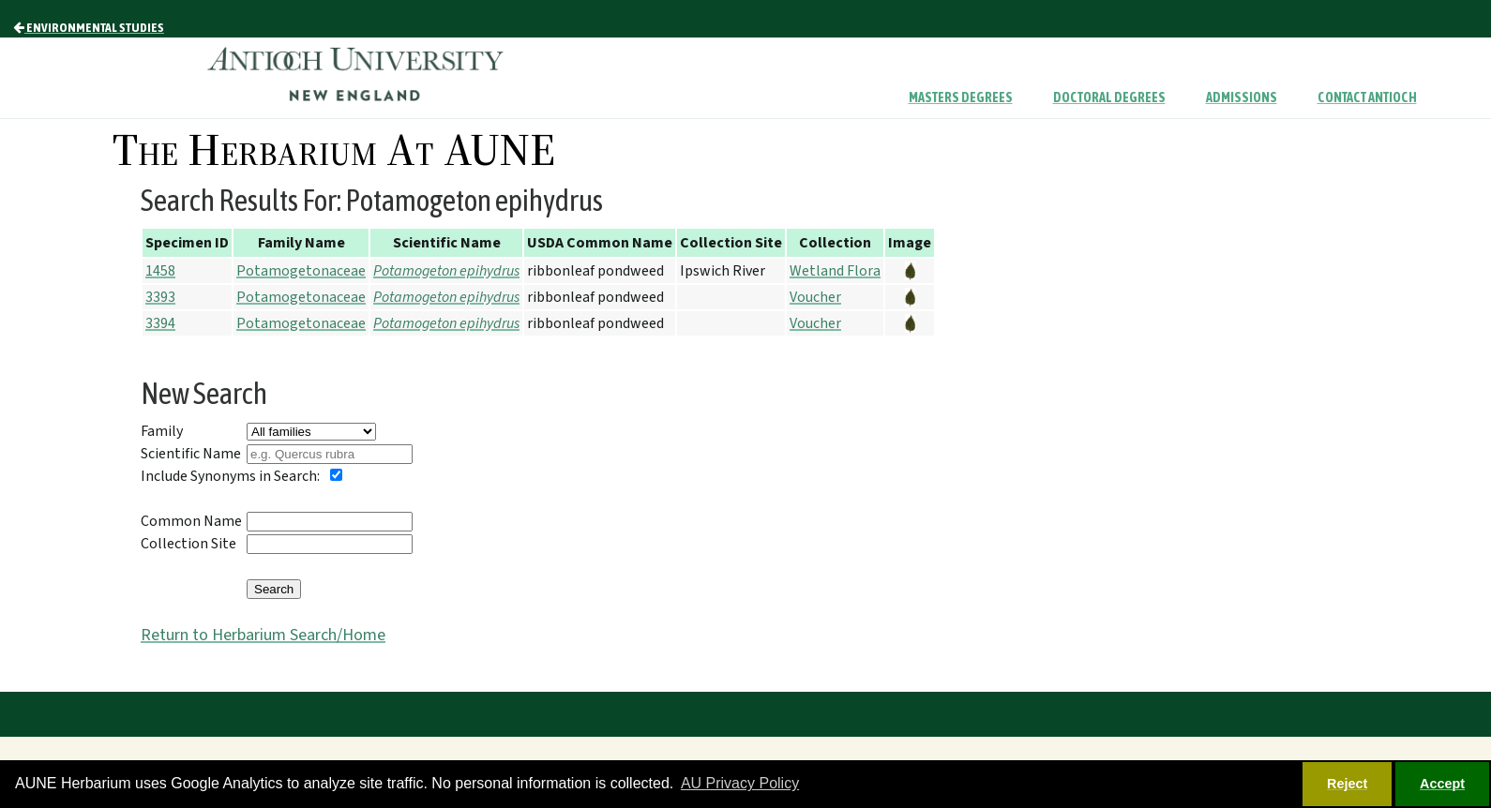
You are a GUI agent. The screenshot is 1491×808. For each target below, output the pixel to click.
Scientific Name (191, 453)
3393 (160, 297)
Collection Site (188, 543)
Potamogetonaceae (301, 271)
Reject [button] (1347, 783)
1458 (160, 271)
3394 (160, 323)
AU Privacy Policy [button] (740, 783)
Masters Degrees (961, 97)
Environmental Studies (88, 27)
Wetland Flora (835, 271)
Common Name (191, 521)
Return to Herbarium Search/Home (263, 635)
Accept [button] (1442, 783)
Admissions (1241, 97)
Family (162, 431)
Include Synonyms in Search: (230, 476)
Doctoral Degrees (1109, 97)
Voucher (815, 297)
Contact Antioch (1367, 97)
